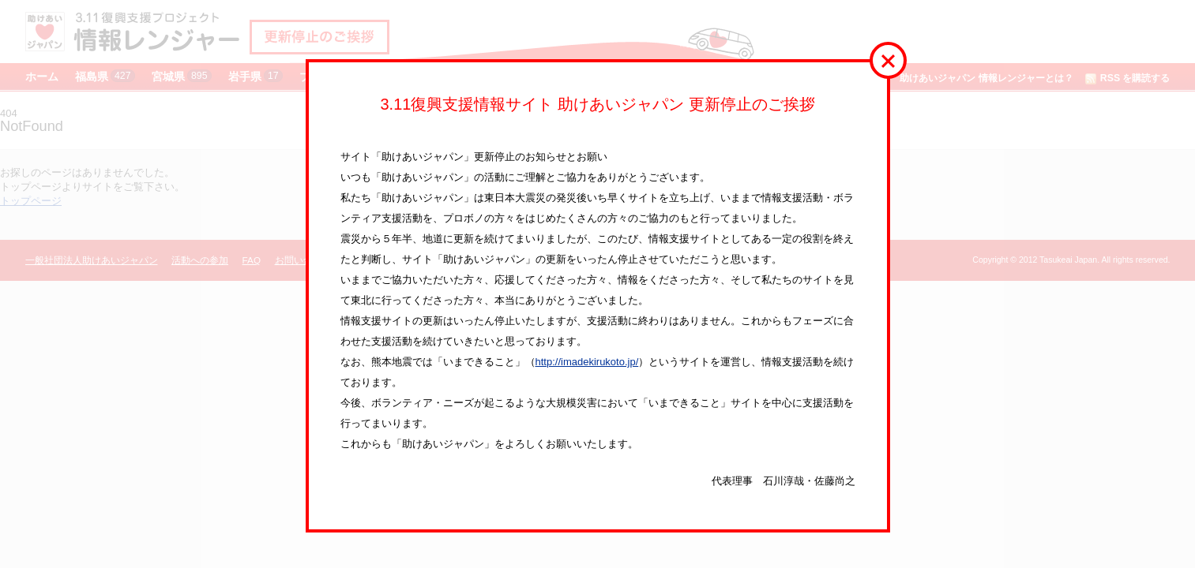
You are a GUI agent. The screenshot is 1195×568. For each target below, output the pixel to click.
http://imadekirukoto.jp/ (587, 362)
